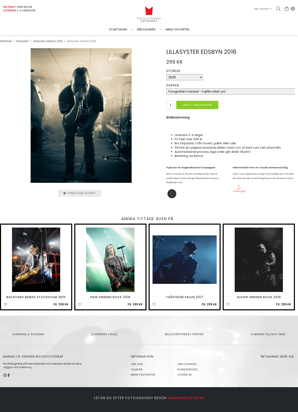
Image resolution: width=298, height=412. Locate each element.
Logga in (185, 375)
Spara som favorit (79, 193)
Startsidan (118, 29)
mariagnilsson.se (186, 397)
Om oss (137, 364)
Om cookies (187, 364)
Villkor (137, 369)
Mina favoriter (177, 29)
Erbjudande (146, 29)
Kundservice (188, 369)
